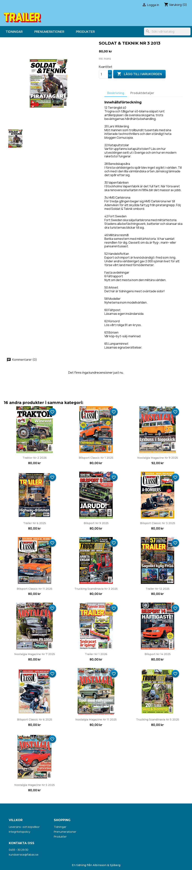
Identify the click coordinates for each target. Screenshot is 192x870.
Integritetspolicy (19, 831)
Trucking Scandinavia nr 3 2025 (96, 588)
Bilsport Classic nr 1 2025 (96, 457)
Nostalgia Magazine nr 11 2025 (96, 719)
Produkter (85, 32)
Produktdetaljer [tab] (142, 93)
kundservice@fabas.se (23, 854)
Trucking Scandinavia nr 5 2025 (157, 719)
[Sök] (167, 31)
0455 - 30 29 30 (18, 849)
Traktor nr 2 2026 (34, 457)
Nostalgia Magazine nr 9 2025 (157, 457)
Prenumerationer (49, 32)
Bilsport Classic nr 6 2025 (34, 719)
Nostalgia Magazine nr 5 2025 (34, 785)
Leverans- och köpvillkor (24, 827)
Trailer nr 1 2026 (96, 654)
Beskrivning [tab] (115, 93)
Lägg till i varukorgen (139, 74)
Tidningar (14, 32)
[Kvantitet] (103, 74)
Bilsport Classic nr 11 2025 (34, 588)
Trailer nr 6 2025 (34, 523)
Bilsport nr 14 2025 (158, 654)
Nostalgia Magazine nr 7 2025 (34, 654)
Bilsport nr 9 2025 (96, 523)
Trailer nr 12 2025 (158, 588)
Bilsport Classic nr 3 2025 (157, 523)
